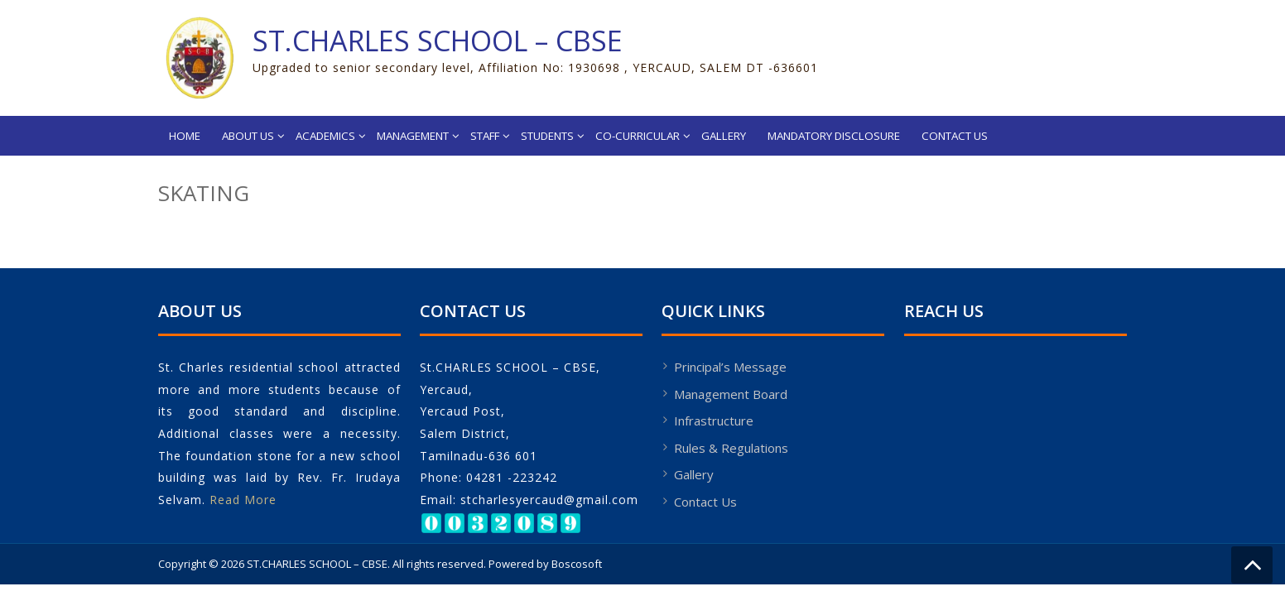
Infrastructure (713, 420)
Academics (325, 135)
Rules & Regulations (731, 448)
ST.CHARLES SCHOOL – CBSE (438, 40)
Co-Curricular (637, 135)
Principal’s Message (730, 366)
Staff (484, 135)
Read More (243, 499)
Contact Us (955, 135)
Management (413, 135)
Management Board (730, 394)
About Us (248, 135)
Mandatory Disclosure (834, 135)
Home (184, 135)
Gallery (723, 135)
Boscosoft (576, 563)
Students (547, 135)
